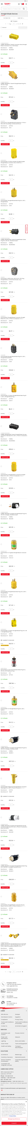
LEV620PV (3, 590)
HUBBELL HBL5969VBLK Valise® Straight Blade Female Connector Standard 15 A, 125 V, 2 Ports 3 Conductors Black (14, 435)
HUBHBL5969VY (5, 43)
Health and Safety (6, 1046)
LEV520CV (3, 473)
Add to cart (5, 66)
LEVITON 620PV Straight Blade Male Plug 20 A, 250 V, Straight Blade (13, 592)
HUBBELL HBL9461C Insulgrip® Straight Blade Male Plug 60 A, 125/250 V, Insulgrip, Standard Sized (14, 866)
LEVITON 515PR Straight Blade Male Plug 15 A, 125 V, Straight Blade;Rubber (13, 357)
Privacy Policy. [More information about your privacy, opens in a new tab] (12, 1116)
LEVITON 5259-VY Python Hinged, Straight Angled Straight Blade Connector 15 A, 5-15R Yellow (13, 162)
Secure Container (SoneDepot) (6, 1060)
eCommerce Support (21, 1026)
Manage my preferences (14, 1119)
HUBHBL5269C (4, 824)
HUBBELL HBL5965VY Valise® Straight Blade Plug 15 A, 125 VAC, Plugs (13, 84)
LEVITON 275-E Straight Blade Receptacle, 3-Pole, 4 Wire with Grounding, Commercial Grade (13, 123)
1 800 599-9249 (10, 1077)
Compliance (4, 1019)
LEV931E (2, 277)
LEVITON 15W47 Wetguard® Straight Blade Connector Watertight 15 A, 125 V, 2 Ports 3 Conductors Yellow (14, 787)
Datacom (17, 1037)
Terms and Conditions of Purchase (21, 1022)
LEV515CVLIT (4, 551)
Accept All (14, 1123)
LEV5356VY (3, 629)
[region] (14, 1113)
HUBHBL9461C (4, 864)
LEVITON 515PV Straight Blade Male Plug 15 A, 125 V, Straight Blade (13, 201)
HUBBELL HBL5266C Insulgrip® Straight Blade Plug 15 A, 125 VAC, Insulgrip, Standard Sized (14, 514)
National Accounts (20, 1057)
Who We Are (4, 1014)
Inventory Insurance (7, 1057)
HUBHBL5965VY (5, 82)
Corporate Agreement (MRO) (21, 1060)
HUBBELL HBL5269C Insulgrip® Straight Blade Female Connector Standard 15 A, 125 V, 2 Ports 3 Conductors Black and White (14, 827)
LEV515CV (3, 316)
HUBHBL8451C (4, 746)
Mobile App (18, 1054)
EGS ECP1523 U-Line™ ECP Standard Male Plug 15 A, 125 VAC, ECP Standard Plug (13, 670)
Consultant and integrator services (6, 1064)
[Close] (26, 1101)
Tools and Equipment (21, 1043)
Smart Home (4, 1043)
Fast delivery (10, 996)
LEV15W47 (3, 785)
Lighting (3, 1041)
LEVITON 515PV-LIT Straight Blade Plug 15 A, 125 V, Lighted (12, 709)
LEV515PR (3, 355)
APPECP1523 (4, 668)
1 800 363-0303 (16, 1081)
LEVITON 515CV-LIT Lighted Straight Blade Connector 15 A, (13, 553)
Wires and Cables (20, 1041)
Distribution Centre (6, 1017)
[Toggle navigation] (2, 4)
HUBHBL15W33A (5, 942)
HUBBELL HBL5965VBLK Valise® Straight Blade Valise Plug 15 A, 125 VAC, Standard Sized (13, 240)
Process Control (19, 1033)
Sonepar (17, 1014)
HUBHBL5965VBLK (5, 238)
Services (14, 1029)
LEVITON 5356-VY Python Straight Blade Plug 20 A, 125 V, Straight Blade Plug (14, 631)
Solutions (14, 1051)
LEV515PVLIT (3, 707)
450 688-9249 (9, 1076)
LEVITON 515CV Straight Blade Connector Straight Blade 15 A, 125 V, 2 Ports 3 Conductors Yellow (13, 318)
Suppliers (18, 1017)
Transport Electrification (19, 1046)
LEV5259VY (3, 160)
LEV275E (3, 121)
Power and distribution (4, 1037)
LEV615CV (3, 903)
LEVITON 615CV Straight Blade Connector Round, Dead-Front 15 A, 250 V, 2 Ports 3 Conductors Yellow (13, 905)
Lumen (14, 1011)
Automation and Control (5, 1033)
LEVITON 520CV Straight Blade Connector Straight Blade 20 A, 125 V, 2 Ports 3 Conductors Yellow (13, 475)
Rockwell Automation (12, 989)
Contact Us (4, 1026)
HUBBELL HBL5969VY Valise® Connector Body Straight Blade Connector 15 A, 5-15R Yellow (14, 45)
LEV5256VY (3, 394)
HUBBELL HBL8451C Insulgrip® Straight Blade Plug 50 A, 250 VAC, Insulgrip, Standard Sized (14, 748)
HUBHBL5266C (4, 512)
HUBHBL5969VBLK (5, 433)
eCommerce (4, 1054)
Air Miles (9, 1001)
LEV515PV (3, 199)
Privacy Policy (19, 1019)
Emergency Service (11, 982)
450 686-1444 (7, 1079)
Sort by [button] (20, 18)
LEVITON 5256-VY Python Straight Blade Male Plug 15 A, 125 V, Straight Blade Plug (13, 396)
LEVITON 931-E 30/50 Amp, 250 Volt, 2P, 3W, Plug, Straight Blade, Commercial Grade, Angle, (12, 279)
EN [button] (25, 1)
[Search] (14, 8)
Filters (7, 18)
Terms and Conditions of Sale (7, 1022)
